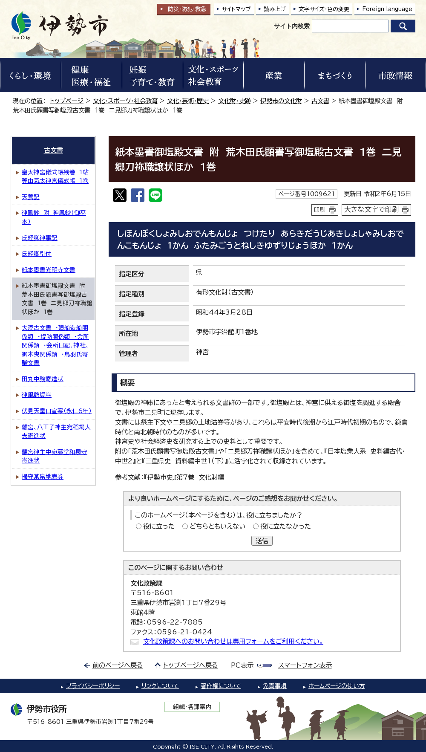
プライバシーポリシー (93, 686)
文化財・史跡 (234, 101)
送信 (262, 541)
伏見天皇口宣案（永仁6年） (57, 411)
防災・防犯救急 (187, 9)
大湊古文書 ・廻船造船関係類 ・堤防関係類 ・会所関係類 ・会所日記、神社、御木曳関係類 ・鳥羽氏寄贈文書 (55, 345)
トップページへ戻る (190, 665)
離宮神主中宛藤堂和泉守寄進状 (54, 456)
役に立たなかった (285, 526)
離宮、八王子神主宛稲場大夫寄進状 (56, 431)
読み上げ (275, 9)
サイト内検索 (292, 26)
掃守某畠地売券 (42, 477)
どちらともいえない (217, 526)
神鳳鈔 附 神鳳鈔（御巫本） (54, 217)
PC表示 (242, 665)
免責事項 (275, 686)
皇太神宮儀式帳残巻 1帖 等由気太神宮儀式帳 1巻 (57, 176)
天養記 (31, 197)
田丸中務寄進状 (42, 379)
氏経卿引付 (37, 254)
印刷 (320, 210)
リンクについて (160, 686)
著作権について (221, 686)
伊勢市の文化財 (281, 101)
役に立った (159, 526)
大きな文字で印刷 (371, 209)
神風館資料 (37, 395)
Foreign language (387, 9)
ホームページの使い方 (336, 686)
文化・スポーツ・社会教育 (125, 101)
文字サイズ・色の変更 (324, 9)
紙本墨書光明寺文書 (48, 270)
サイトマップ (236, 9)
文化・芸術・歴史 (188, 101)
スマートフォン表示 (305, 665)
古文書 (320, 101)
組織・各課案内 (192, 707)
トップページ (66, 101)
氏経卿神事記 (40, 238)
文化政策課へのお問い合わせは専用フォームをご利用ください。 (233, 641)
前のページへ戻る (117, 665)
